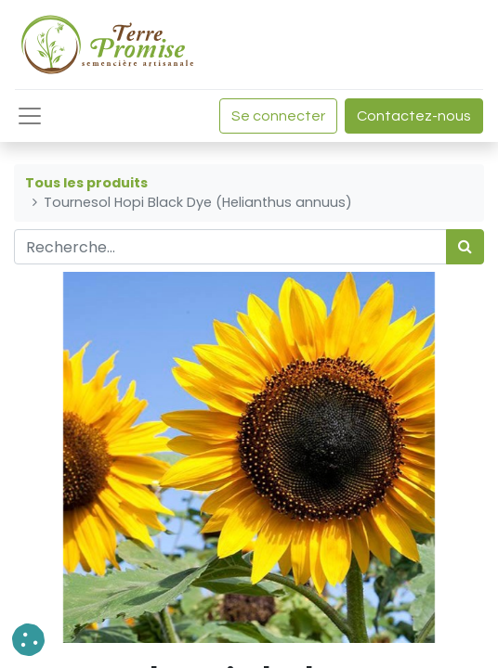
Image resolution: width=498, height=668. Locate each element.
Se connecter (278, 116)
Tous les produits (86, 182)
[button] (28, 639)
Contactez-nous (414, 116)
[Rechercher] (465, 246)
